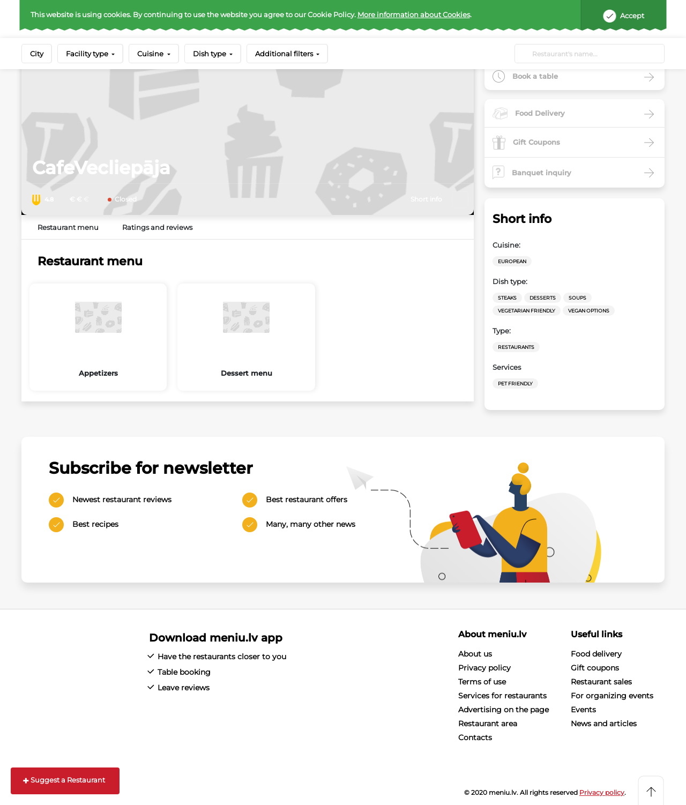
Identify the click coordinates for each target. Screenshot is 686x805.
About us (475, 654)
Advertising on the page (503, 709)
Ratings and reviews (157, 227)
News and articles (604, 723)
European (512, 261)
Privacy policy (484, 668)
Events (583, 709)
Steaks (507, 298)
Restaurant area (487, 723)
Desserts (543, 298)
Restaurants (516, 347)
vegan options (588, 311)
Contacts (475, 737)
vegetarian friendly (526, 311)
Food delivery (596, 654)
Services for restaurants (502, 695)
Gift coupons (595, 668)
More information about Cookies (413, 14)
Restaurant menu (68, 227)
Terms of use (482, 682)
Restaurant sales (601, 682)
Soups (577, 298)
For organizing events (612, 695)
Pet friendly (515, 383)
